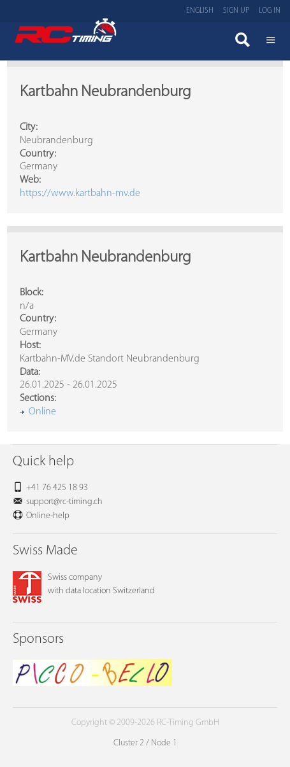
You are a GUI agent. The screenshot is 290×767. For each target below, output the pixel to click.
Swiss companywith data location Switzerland (84, 584)
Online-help (47, 516)
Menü (271, 41)
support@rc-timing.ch (64, 502)
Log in (269, 11)
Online (42, 412)
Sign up (236, 11)
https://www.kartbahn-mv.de (80, 193)
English (200, 11)
